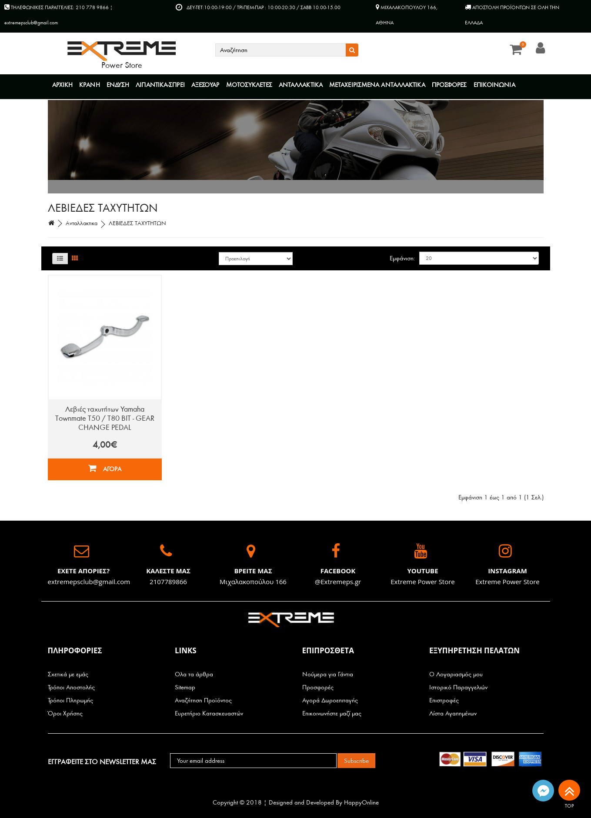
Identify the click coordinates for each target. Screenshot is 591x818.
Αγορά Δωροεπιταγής (330, 700)
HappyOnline (361, 802)
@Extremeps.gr (338, 581)
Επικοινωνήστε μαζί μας (331, 713)
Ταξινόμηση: (256, 258)
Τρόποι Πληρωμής (70, 700)
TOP (569, 792)
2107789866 (168, 581)
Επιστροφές (444, 700)
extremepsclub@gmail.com (89, 581)
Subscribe (356, 761)
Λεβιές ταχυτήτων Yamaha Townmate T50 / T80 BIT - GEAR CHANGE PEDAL (104, 418)
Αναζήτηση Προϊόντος (203, 700)
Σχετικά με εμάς (68, 674)
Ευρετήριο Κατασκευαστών (209, 713)
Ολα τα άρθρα (194, 674)
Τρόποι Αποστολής (71, 687)
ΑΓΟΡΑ (104, 468)
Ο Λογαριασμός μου (456, 674)
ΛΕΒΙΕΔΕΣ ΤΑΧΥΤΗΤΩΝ (137, 223)
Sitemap (185, 687)
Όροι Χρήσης (65, 713)
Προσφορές (318, 687)
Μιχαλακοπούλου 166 (253, 581)
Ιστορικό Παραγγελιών (458, 687)
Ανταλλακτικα (81, 223)
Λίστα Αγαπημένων (453, 713)
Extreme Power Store (423, 581)
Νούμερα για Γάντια (327, 674)
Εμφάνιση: (402, 258)
